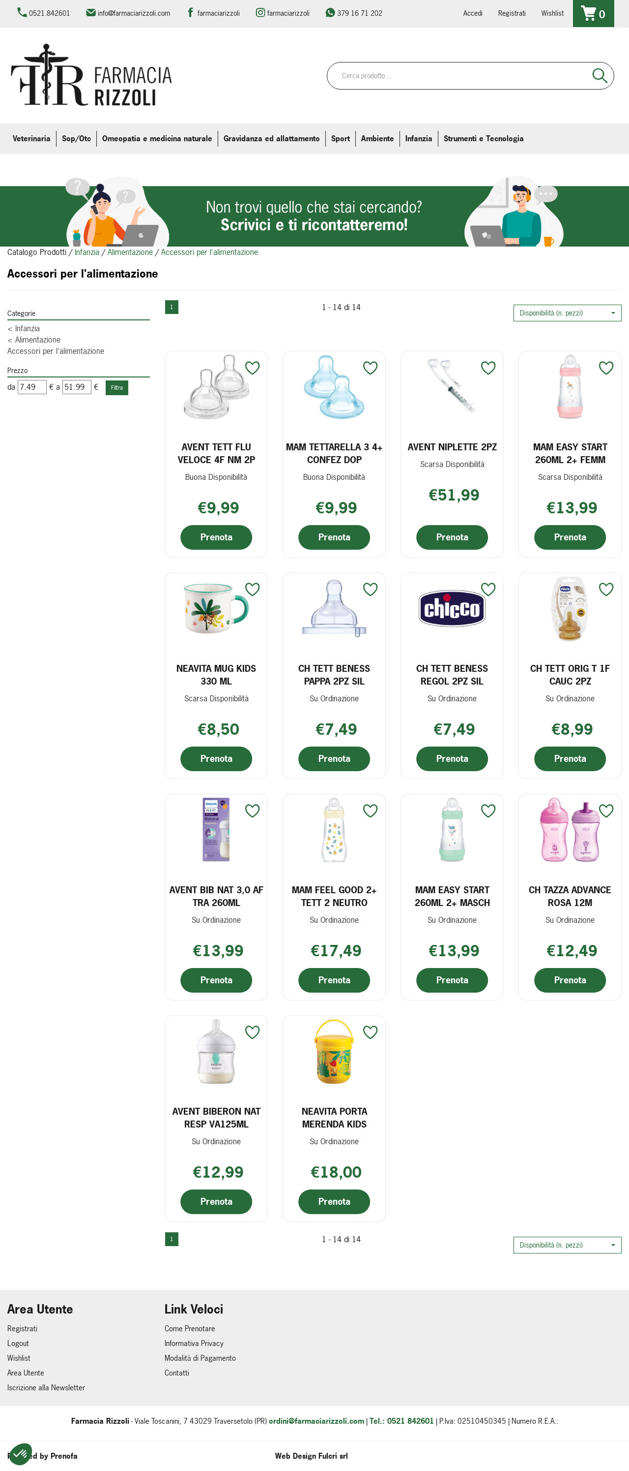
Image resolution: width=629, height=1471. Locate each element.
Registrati (512, 13)
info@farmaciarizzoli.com (134, 13)
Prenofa (64, 1456)
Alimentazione (130, 252)
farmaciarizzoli (219, 13)
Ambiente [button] (377, 138)
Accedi (473, 13)
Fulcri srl (333, 1456)
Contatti (177, 1373)
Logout (18, 1343)
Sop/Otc (76, 138)
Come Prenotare (190, 1328)
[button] (568, 313)
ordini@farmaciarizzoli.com (316, 1421)
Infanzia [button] (418, 138)
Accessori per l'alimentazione (55, 350)
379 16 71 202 (359, 13)
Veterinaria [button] (32, 138)
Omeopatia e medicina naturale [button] (157, 138)
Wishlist (553, 13)
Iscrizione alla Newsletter (46, 1387)
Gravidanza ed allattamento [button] (272, 138)
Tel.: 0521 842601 (402, 1421)
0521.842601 (49, 13)
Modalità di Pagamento (200, 1358)
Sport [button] (340, 138)
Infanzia (87, 252)
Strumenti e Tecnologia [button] (484, 138)
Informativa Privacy (194, 1343)
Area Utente (25, 1373)
